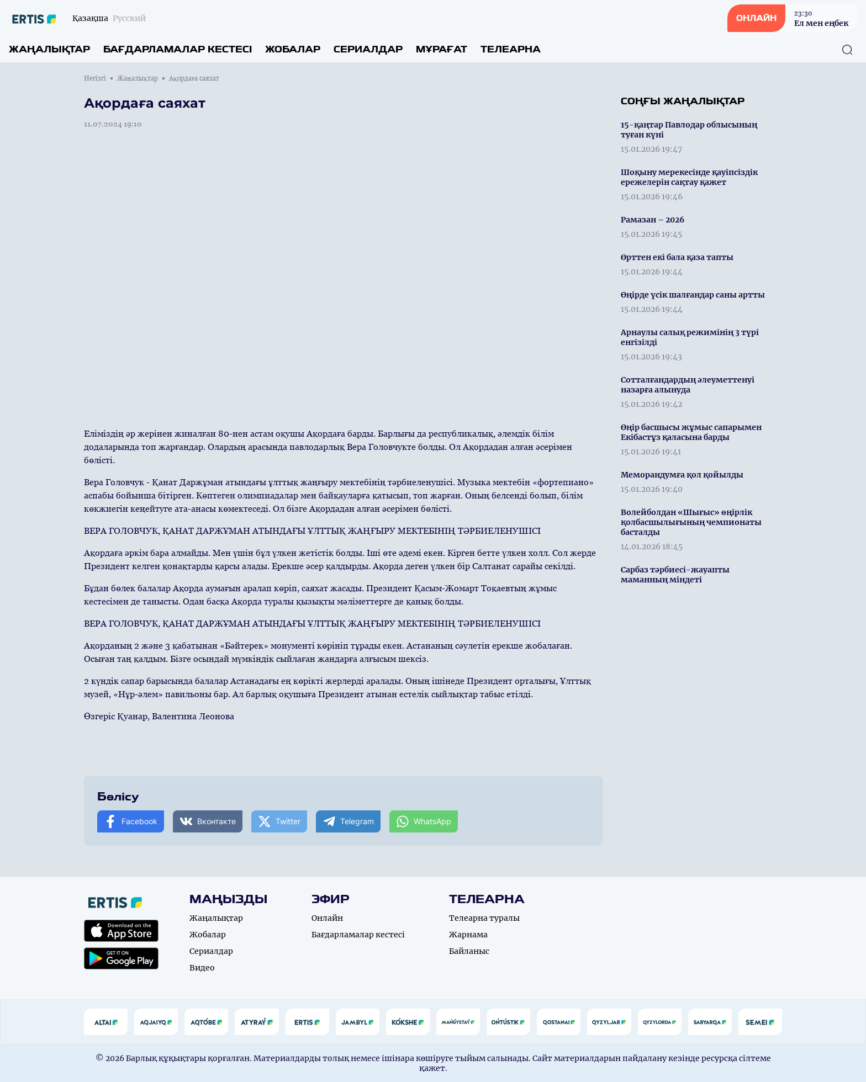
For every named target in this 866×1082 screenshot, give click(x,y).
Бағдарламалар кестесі (177, 49)
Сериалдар (368, 49)
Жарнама (468, 935)
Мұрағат (441, 49)
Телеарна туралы (484, 918)
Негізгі (95, 78)
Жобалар (292, 49)
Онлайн (327, 918)
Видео (202, 968)
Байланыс (469, 951)
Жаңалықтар (49, 49)
